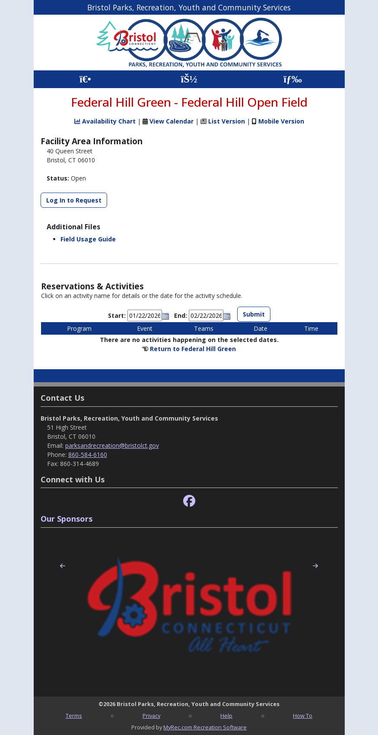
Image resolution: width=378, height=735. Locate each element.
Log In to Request (74, 200)
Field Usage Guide (88, 239)
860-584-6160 (87, 454)
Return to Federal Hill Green (193, 349)
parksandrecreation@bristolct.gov (112, 445)
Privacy (151, 715)
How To (302, 715)
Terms (74, 715)
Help (226, 715)
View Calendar (171, 121)
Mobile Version (281, 121)
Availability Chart (105, 121)
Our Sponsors (66, 518)
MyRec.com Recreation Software (205, 727)
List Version (226, 121)
